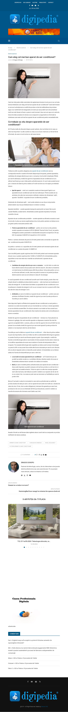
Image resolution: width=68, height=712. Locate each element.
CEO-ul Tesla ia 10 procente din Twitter (25, 658)
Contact (50, 2)
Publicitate (42, 2)
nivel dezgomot (50, 443)
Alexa (10, 658)
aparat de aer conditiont (18, 443)
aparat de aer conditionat (40, 171)
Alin (9, 648)
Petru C (10, 668)
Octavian (11, 663)
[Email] (35, 5)
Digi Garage (26, 2)
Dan (9, 640)
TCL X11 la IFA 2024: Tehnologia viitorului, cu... (34, 541)
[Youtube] (32, 5)
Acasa (10, 48)
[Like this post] (37, 455)
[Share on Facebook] (39, 455)
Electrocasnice (21, 48)
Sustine (34, 2)
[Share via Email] (45, 455)
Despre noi (18, 2)
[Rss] (38, 5)
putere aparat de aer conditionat (20, 446)
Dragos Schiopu (18, 60)
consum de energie (35, 443)
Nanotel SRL (44, 706)
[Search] (59, 41)
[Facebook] (29, 5)
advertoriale (11, 626)
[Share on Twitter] (41, 455)
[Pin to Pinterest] (43, 455)
